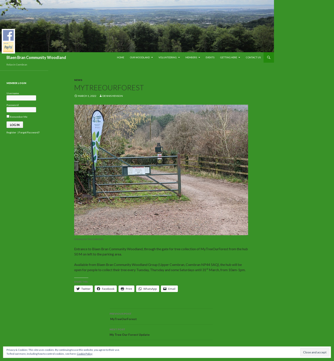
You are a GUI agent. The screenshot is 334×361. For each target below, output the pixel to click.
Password (12, 105)
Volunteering (168, 57)
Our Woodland (140, 57)
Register (11, 132)
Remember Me (17, 116)
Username (13, 93)
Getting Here (228, 57)
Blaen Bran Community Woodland (36, 57)
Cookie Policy (84, 353)
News (78, 80)
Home (120, 57)
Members (191, 57)
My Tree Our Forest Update (161, 331)
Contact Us (253, 57)
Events (210, 57)
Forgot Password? (29, 132)
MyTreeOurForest (161, 316)
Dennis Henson (112, 95)
